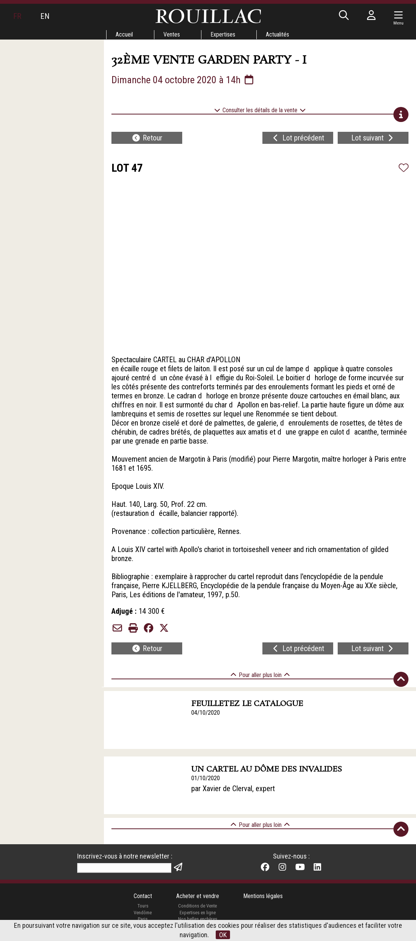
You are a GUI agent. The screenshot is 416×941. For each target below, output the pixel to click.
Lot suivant (373, 137)
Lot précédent (297, 137)
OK (223, 935)
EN (44, 16)
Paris (143, 919)
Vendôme (143, 912)
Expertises (222, 34)
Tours (142, 906)
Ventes (171, 34)
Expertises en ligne (198, 912)
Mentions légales (263, 896)
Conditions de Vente (197, 906)
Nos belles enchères (197, 919)
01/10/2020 (205, 778)
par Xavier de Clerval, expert (233, 788)
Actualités (277, 34)
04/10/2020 (205, 712)
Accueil (124, 34)
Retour (146, 137)
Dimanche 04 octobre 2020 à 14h (183, 79)
